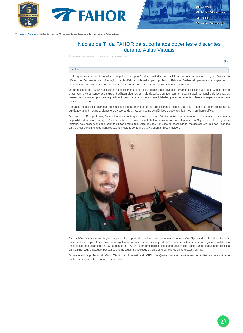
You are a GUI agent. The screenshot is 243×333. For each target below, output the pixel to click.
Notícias (32, 34)
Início (21, 34)
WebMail (203, 7)
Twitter (76, 69)
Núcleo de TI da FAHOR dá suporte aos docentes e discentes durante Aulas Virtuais (149, 47)
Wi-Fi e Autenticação (210, 23)
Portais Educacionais (210, 12)
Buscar (202, 17)
